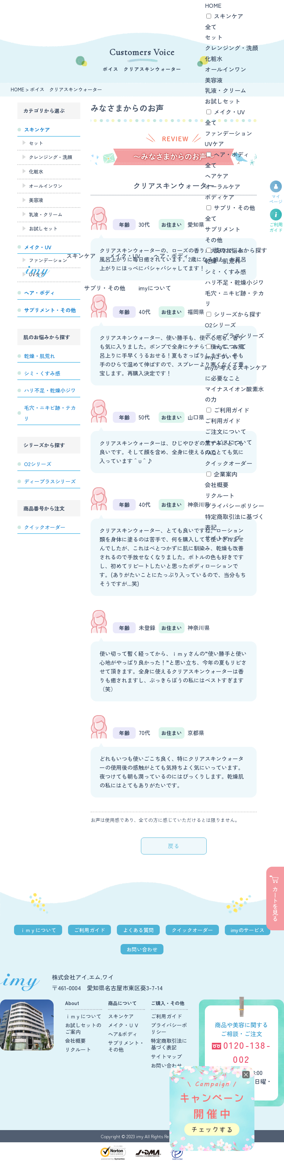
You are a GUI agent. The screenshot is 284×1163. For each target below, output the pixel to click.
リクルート (219, 495)
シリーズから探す (237, 314)
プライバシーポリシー (234, 505)
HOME (213, 5)
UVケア (214, 143)
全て (211, 26)
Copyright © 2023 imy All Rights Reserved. (142, 1136)
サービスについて (228, 442)
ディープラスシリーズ (234, 335)
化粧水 (214, 58)
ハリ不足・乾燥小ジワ (234, 282)
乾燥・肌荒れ (222, 260)
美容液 (214, 79)
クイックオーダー (228, 463)
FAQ (210, 452)
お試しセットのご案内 (83, 1028)
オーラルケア (222, 186)
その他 (214, 239)
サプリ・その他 (104, 287)
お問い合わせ (142, 949)
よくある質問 (138, 930)
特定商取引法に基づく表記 (169, 1044)
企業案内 (225, 473)
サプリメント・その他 (126, 1046)
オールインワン (225, 69)
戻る (174, 846)
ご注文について (225, 431)
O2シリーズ (220, 324)
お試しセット (222, 101)
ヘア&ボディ (123, 1034)
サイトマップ (222, 537)
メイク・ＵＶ (123, 1025)
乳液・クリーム (225, 90)
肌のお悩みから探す (240, 250)
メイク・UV (124, 255)
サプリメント (222, 229)
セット (214, 37)
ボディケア (219, 196)
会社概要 (217, 484)
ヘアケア (217, 175)
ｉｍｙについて (38, 930)
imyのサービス (247, 930)
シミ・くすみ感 (225, 271)
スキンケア (81, 255)
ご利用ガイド (231, 409)
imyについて (155, 287)
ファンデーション (228, 133)
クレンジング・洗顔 (231, 47)
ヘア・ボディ (171, 255)
